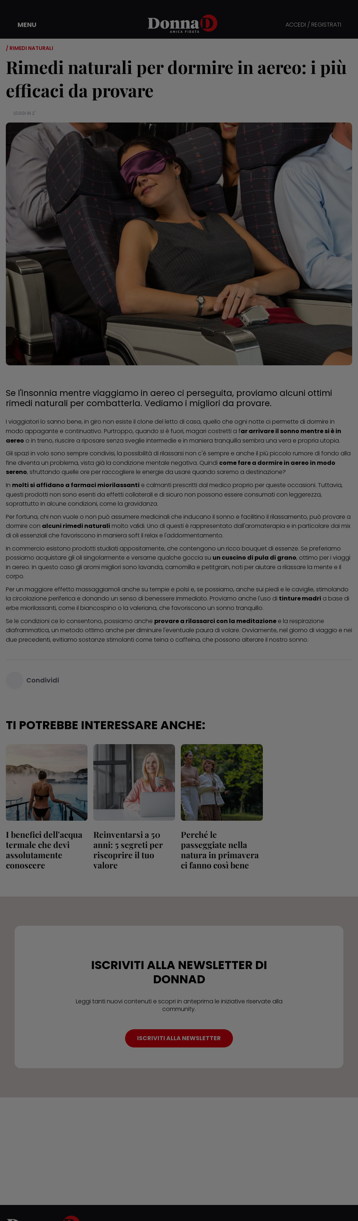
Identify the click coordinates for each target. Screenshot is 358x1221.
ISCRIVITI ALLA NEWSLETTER (179, 1038)
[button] (21, 24)
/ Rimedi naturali (29, 48)
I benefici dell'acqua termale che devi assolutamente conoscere (44, 850)
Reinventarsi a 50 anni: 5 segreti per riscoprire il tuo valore (128, 850)
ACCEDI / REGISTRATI (313, 25)
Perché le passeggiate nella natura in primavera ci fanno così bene (220, 850)
